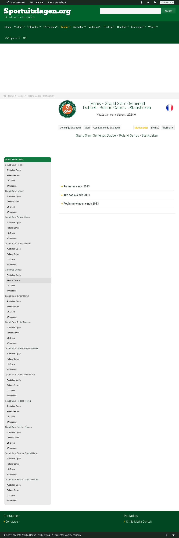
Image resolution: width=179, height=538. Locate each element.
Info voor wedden (15, 2)
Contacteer (12, 521)
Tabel (87, 127)
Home (8, 26)
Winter (152, 26)
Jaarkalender (36, 2)
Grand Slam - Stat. (27, 159)
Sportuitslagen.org (16, 11)
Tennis (64, 26)
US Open (11, 181)
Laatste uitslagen (57, 2)
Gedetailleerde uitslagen (106, 127)
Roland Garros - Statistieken (41, 95)
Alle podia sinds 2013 (76, 195)
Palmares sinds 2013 (76, 186)
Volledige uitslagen (70, 127)
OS (25, 37)
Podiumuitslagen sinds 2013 (81, 203)
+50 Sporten (11, 37)
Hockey (108, 26)
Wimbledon (11, 186)
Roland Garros (13, 175)
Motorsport (137, 26)
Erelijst (155, 127)
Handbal (121, 26)
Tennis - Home (12, 152)
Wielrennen (49, 26)
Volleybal (93, 26)
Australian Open (14, 170)
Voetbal (18, 26)
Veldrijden (32, 26)
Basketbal (78, 26)
